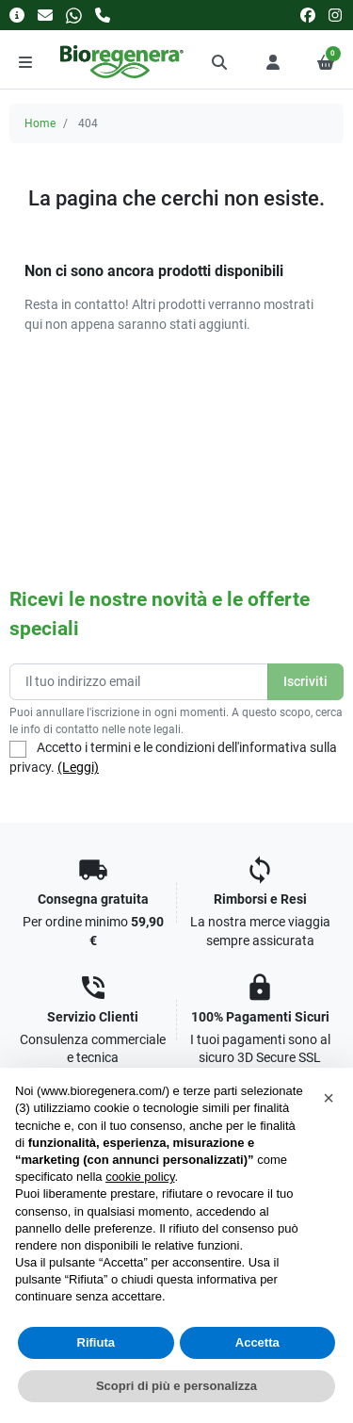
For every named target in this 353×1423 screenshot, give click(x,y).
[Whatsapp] (74, 15)
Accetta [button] (257, 1342)
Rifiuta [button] (96, 1342)
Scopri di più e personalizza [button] (176, 1386)
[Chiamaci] (102, 15)
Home (40, 123)
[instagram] (336, 15)
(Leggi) (78, 767)
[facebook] (307, 15)
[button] (220, 62)
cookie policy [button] (139, 1176)
